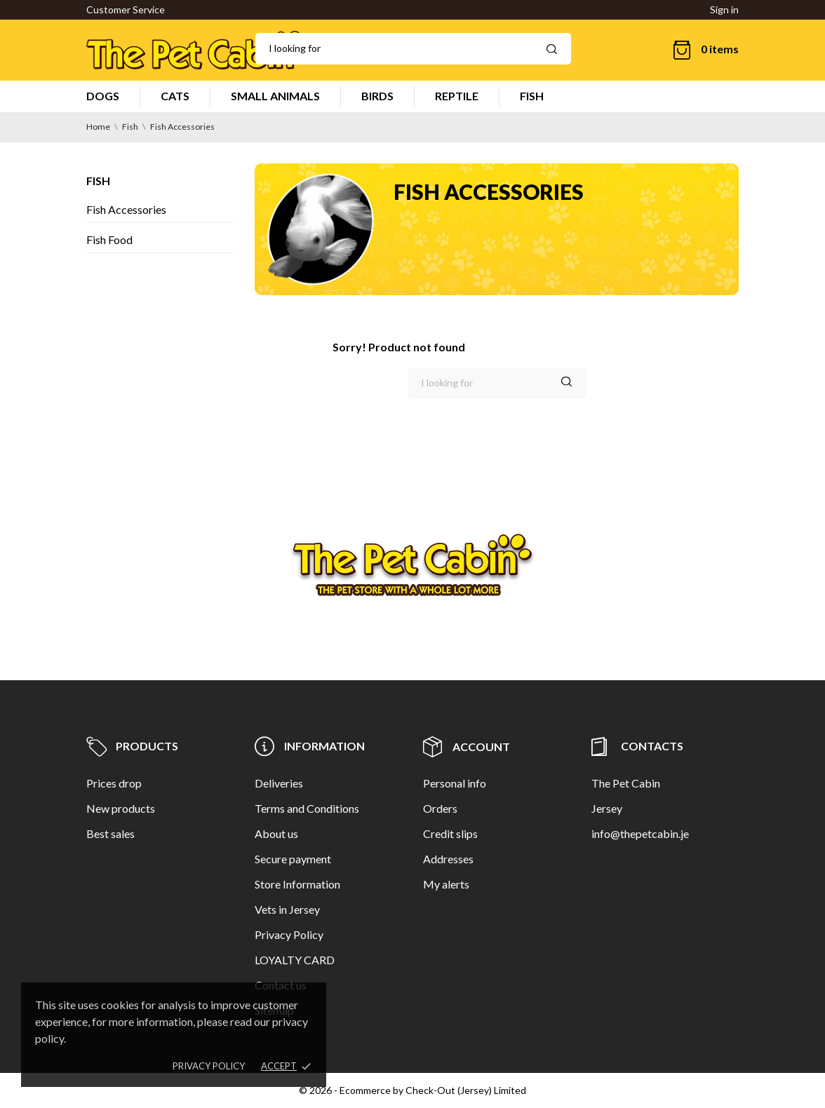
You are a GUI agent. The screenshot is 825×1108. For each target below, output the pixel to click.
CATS (175, 95)
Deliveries (279, 783)
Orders (440, 808)
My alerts (446, 884)
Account (466, 746)
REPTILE (456, 95)
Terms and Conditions (307, 808)
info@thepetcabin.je (640, 833)
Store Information (297, 884)
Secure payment (293, 858)
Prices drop (114, 783)
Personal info (454, 783)
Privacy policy (209, 1066)
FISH (532, 95)
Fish (98, 180)
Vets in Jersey (287, 909)
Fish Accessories (126, 209)
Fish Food (109, 239)
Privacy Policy (289, 934)
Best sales (110, 833)
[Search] (413, 49)
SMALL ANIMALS (275, 95)
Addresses (448, 858)
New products (120, 808)
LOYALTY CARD (295, 959)
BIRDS (377, 95)
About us (276, 833)
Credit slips (450, 833)
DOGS (102, 95)
